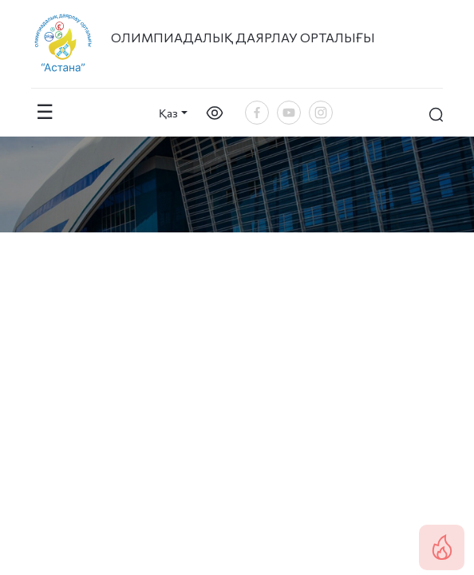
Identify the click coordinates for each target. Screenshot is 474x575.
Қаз (168, 113)
